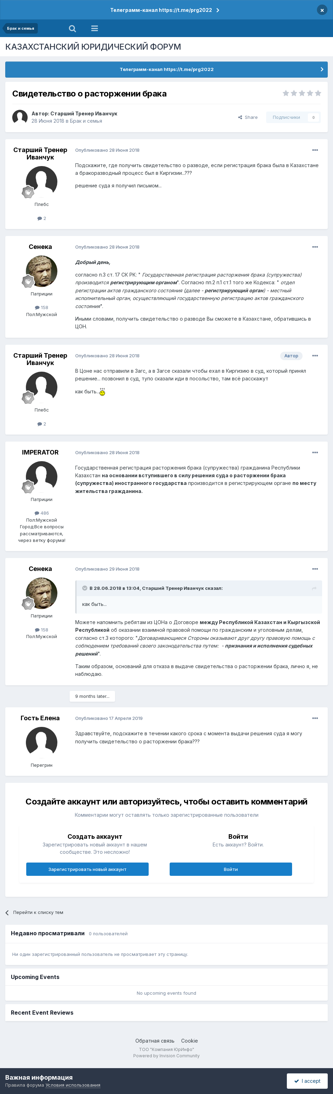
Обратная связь (155, 1041)
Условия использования (72, 1085)
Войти (231, 869)
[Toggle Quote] (85, 588)
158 (41, 307)
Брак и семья (86, 121)
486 (42, 513)
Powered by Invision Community (166, 1055)
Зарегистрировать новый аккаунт (87, 869)
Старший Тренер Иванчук (83, 113)
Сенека (40, 246)
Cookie (189, 1041)
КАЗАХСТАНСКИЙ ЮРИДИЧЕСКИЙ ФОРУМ (93, 47)
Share (248, 117)
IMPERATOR (40, 452)
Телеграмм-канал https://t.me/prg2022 (161, 10)
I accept (307, 1081)
